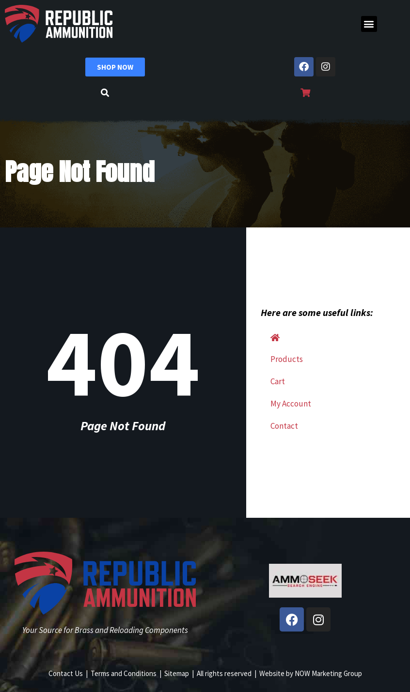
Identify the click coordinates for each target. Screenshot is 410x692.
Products (286, 359)
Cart (277, 381)
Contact (284, 426)
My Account (290, 403)
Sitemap (176, 673)
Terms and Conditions (124, 673)
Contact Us (65, 673)
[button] (369, 24)
